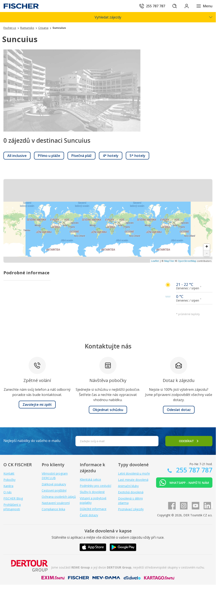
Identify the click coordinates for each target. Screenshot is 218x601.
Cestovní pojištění (54, 490)
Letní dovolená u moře (134, 473)
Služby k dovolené (92, 492)
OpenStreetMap (187, 260)
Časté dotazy (89, 515)
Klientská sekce (90, 479)
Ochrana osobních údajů (59, 497)
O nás (7, 492)
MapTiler (169, 260)
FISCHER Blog (13, 498)
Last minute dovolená (133, 480)
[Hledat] (174, 6)
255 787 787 (193, 470)
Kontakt (8, 473)
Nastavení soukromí (56, 503)
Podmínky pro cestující (95, 486)
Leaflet (155, 260)
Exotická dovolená (130, 492)
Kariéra (8, 486)
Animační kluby (128, 486)
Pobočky (9, 480)
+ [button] (206, 247)
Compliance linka (53, 509)
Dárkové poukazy (54, 484)
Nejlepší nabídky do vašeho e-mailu (31, 440)
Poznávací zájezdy (131, 509)
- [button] (206, 253)
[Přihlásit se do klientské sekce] (186, 6)
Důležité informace (93, 509)
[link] (17, 155)
